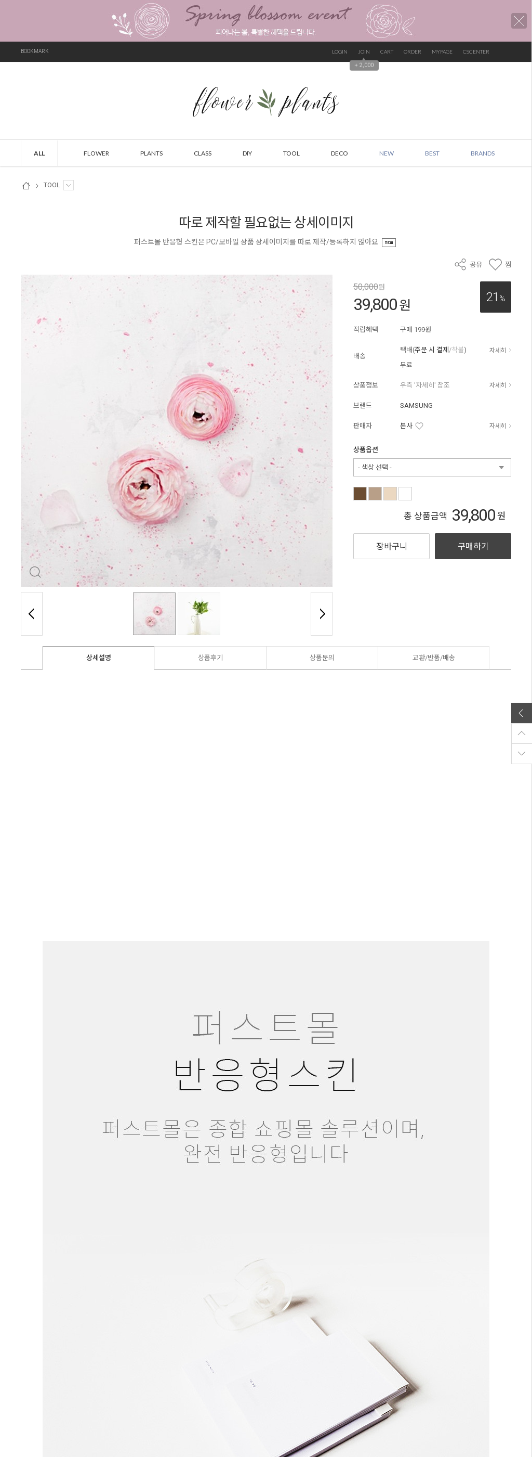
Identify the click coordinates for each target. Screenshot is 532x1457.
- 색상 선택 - (375, 467)
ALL (39, 153)
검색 (506, 51)
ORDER (412, 51)
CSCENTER (476, 51)
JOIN (364, 51)
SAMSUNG (416, 405)
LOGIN (340, 51)
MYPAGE (442, 51)
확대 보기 (35, 572)
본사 (406, 426)
